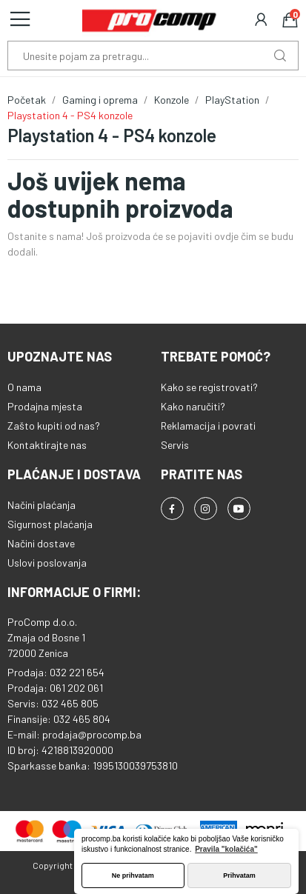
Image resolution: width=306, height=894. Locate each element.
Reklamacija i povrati (208, 425)
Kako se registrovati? (209, 387)
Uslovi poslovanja (47, 562)
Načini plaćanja (41, 504)
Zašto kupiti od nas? (53, 425)
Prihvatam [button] (239, 875)
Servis (175, 444)
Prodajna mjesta (44, 406)
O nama (24, 387)
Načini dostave (41, 543)
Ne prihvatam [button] (133, 875)
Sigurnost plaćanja (50, 524)
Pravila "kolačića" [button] (226, 849)
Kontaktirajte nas (47, 444)
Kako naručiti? (193, 406)
